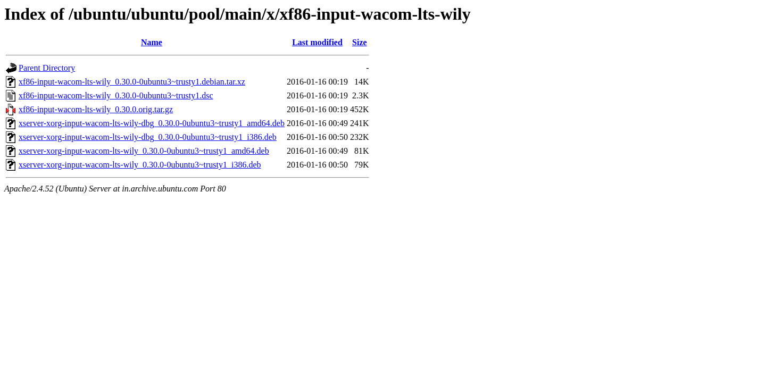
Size (359, 42)
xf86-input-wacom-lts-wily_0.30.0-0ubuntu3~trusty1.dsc (116, 95)
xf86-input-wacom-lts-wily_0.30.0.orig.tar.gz (96, 109)
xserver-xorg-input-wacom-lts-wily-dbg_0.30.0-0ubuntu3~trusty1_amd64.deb (152, 123)
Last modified (317, 42)
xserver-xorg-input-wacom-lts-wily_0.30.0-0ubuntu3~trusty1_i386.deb (140, 164)
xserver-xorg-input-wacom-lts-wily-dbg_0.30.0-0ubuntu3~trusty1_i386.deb (148, 136)
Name (151, 42)
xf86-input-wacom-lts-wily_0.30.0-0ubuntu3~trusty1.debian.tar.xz (132, 81)
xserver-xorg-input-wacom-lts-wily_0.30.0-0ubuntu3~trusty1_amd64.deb (144, 150)
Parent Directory (47, 67)
